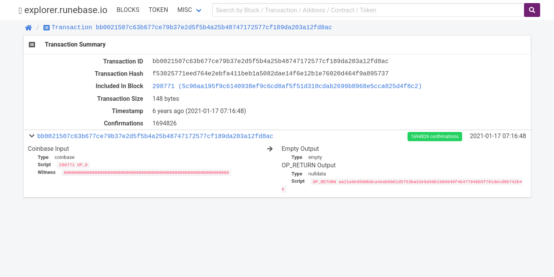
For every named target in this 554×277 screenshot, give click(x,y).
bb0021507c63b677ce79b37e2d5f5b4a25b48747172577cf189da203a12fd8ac (155, 136)
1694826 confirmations (435, 136)
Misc (184, 9)
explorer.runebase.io (63, 10)
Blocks (127, 9)
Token (158, 9)
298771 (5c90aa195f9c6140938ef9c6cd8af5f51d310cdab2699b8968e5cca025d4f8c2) (287, 86)
